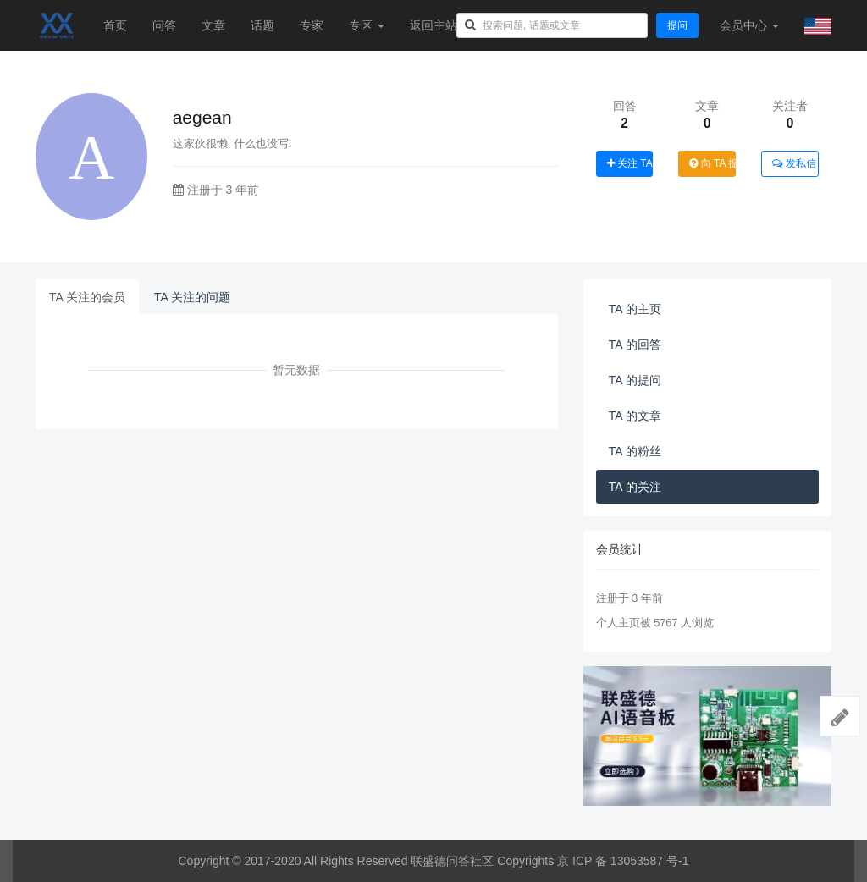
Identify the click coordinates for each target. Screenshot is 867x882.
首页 (115, 25)
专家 (311, 25)
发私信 (793, 163)
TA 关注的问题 (192, 297)
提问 (677, 25)
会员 (749, 25)
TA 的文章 (635, 415)
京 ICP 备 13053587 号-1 (622, 861)
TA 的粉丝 (635, 451)
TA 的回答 (635, 344)
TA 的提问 (635, 380)
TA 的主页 (635, 309)
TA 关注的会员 (87, 297)
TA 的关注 (635, 486)
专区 (366, 25)
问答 (164, 25)
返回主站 (433, 25)
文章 (213, 25)
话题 (262, 25)
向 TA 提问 (712, 163)
